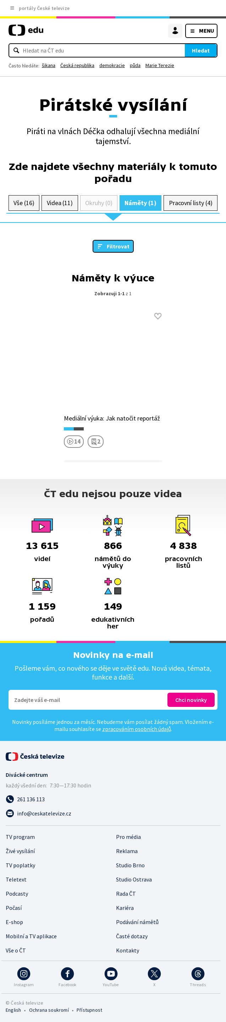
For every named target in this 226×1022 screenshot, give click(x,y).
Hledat (201, 50)
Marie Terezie (159, 65)
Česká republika (77, 65)
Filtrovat (118, 246)
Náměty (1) (140, 203)
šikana (48, 65)
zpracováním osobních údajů (136, 728)
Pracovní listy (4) (191, 203)
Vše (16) (23, 203)
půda (135, 65)
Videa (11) (60, 203)
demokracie (112, 65)
